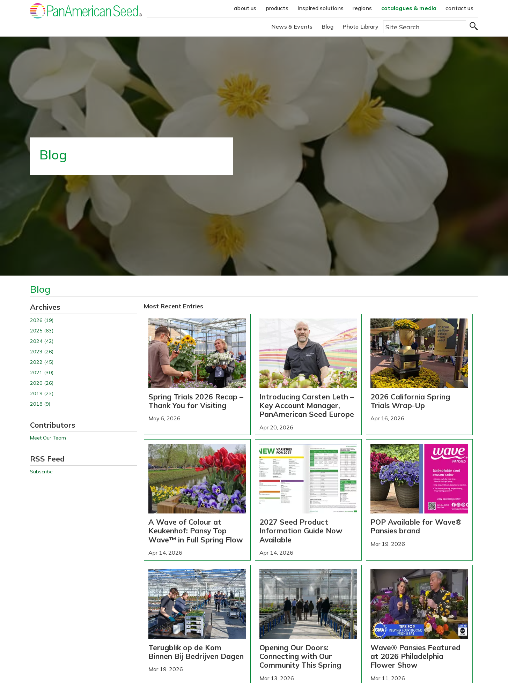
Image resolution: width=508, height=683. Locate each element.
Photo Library (360, 26)
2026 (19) (41, 320)
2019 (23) (41, 394)
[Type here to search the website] (424, 27)
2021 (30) (41, 373)
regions (362, 8)
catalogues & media (409, 8)
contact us (459, 8)
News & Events (291, 26)
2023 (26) (41, 352)
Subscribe (41, 472)
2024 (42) (41, 341)
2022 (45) (41, 362)
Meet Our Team (48, 438)
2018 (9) (40, 404)
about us (245, 8)
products (277, 8)
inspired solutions (320, 8)
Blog (327, 26)
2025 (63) (41, 331)
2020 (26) (41, 383)
